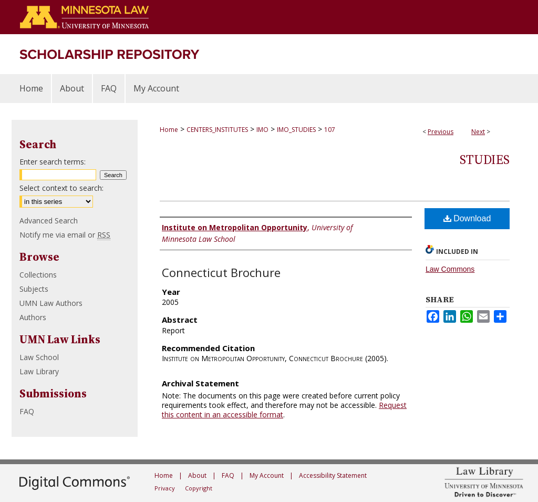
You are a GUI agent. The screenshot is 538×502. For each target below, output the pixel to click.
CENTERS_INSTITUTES (217, 129)
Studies (485, 159)
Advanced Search (48, 221)
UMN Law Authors (50, 303)
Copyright (198, 488)
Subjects (33, 289)
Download (467, 218)
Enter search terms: (52, 162)
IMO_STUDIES (296, 129)
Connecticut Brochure (221, 272)
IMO (262, 129)
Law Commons (450, 269)
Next (478, 131)
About (197, 475)
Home (169, 129)
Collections (38, 275)
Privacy (164, 488)
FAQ (26, 411)
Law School (39, 357)
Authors (32, 317)
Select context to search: (61, 188)
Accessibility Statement (333, 475)
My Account (267, 475)
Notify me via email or (64, 235)
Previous (440, 131)
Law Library (39, 371)
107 (329, 129)
